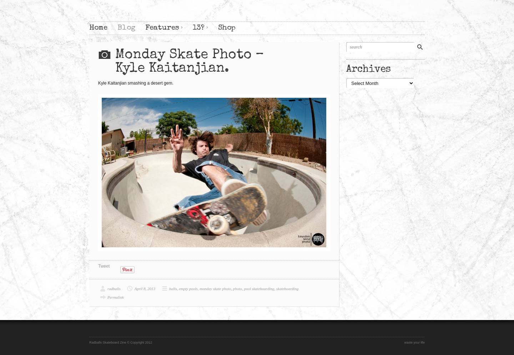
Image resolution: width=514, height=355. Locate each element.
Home (98, 28)
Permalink (115, 297)
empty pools (188, 288)
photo (237, 288)
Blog (126, 28)
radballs (114, 288)
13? (199, 28)
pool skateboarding (259, 288)
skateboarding (287, 288)
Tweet (104, 266)
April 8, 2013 (145, 288)
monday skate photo (215, 288)
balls (173, 288)
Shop (227, 28)
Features (162, 28)
